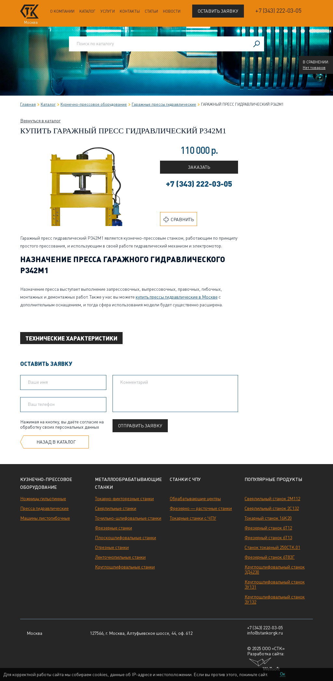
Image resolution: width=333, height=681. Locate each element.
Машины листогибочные (45, 518)
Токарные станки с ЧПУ (193, 518)
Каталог (87, 11)
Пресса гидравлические (44, 508)
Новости (171, 11)
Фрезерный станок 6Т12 (268, 527)
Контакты (130, 11)
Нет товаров (314, 67)
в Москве (177, 297)
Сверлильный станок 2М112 (272, 498)
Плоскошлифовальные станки (125, 537)
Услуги (107, 11)
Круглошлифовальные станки (125, 566)
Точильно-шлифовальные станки (128, 518)
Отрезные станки (112, 547)
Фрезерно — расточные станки (201, 508)
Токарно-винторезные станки (124, 498)
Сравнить (179, 219)
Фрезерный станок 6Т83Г (270, 557)
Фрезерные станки (113, 527)
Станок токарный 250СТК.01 (272, 547)
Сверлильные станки (115, 508)
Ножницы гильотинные (43, 498)
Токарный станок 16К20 (268, 518)
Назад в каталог (56, 442)
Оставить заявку (218, 11)
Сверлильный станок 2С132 (272, 508)
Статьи (151, 11)
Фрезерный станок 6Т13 (268, 537)
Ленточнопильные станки (120, 557)
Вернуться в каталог (40, 120)
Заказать (199, 167)
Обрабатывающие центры (195, 498)
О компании (62, 11)
